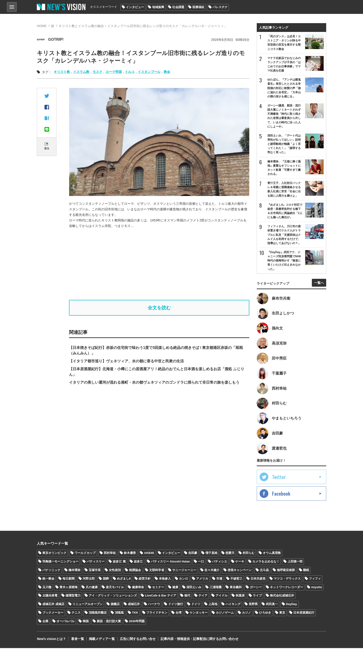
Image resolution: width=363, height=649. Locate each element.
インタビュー (135, 7)
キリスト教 (62, 72)
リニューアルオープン (87, 605)
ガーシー (256, 588)
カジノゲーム (225, 613)
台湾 (178, 613)
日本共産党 (258, 579)
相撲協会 (135, 571)
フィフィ (315, 579)
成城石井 (134, 605)
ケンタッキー (199, 613)
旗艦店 (115, 605)
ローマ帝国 (114, 72)
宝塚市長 (95, 571)
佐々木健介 (211, 571)
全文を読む (159, 307)
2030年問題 (137, 622)
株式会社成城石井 (282, 596)
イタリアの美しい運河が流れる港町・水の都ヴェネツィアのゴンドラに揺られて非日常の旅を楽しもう (154, 382)
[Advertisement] (159, 264)
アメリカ (202, 579)
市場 (219, 579)
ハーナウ (154, 605)
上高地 (212, 605)
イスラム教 (81, 72)
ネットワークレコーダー (286, 588)
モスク (97, 72)
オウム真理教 (272, 554)
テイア (202, 596)
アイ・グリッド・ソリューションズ (113, 596)
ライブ (257, 596)
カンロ (183, 579)
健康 (175, 588)
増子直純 (211, 554)
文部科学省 (156, 571)
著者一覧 (77, 640)
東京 (282, 613)
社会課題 (178, 7)
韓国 (86, 622)
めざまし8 (124, 579)
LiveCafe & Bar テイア (160, 596)
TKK (135, 613)
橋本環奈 (75, 571)
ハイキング (233, 605)
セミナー (158, 588)
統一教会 (48, 579)
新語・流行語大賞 (109, 622)
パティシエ (219, 562)
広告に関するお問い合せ (137, 640)
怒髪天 (230, 554)
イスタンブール (149, 72)
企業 (45, 622)
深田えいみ (193, 588)
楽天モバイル (115, 588)
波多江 (138, 562)
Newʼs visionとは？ (51, 640)
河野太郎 (89, 579)
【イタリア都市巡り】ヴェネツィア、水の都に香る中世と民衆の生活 (126, 361)
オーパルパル (65, 622)
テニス (76, 613)
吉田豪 (192, 554)
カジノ (246, 613)
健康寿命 (138, 588)
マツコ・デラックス (287, 579)
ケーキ (239, 562)
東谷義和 (236, 588)
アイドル (222, 596)
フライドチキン (156, 613)
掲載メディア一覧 (101, 640)
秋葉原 (240, 596)
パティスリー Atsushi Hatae (170, 562)
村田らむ (249, 554)
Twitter (279, 477)
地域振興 (158, 7)
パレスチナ (220, 7)
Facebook (281, 494)
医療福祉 (198, 7)
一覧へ (319, 283)
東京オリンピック (54, 554)
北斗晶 (264, 571)
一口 (201, 562)
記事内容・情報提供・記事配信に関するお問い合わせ (199, 640)
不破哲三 (236, 579)
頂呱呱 (119, 613)
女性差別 (115, 571)
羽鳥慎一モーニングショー (60, 562)
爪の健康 (92, 588)
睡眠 (306, 571)
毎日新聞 (69, 579)
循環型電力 (73, 596)
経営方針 (145, 579)
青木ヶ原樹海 (68, 588)
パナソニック (51, 571)
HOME (42, 26)
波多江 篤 (119, 562)
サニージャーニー (184, 571)
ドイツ (195, 605)
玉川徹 (46, 588)
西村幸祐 (110, 554)
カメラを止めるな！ (265, 562)
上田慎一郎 (295, 562)
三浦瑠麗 (216, 588)
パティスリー (96, 562)
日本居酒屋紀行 (303, 613)
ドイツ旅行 (175, 605)
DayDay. (291, 605)
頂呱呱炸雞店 (98, 613)
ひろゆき (265, 613)
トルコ (130, 72)
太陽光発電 (49, 596)
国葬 (106, 579)
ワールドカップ (85, 554)
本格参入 (165, 579)
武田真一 (272, 605)
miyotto (316, 588)
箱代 (187, 596)
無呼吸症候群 (286, 571)
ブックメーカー (52, 613)
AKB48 (149, 554)
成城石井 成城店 (53, 605)
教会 (167, 72)
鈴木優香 (130, 554)
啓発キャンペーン (240, 571)
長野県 (253, 605)
